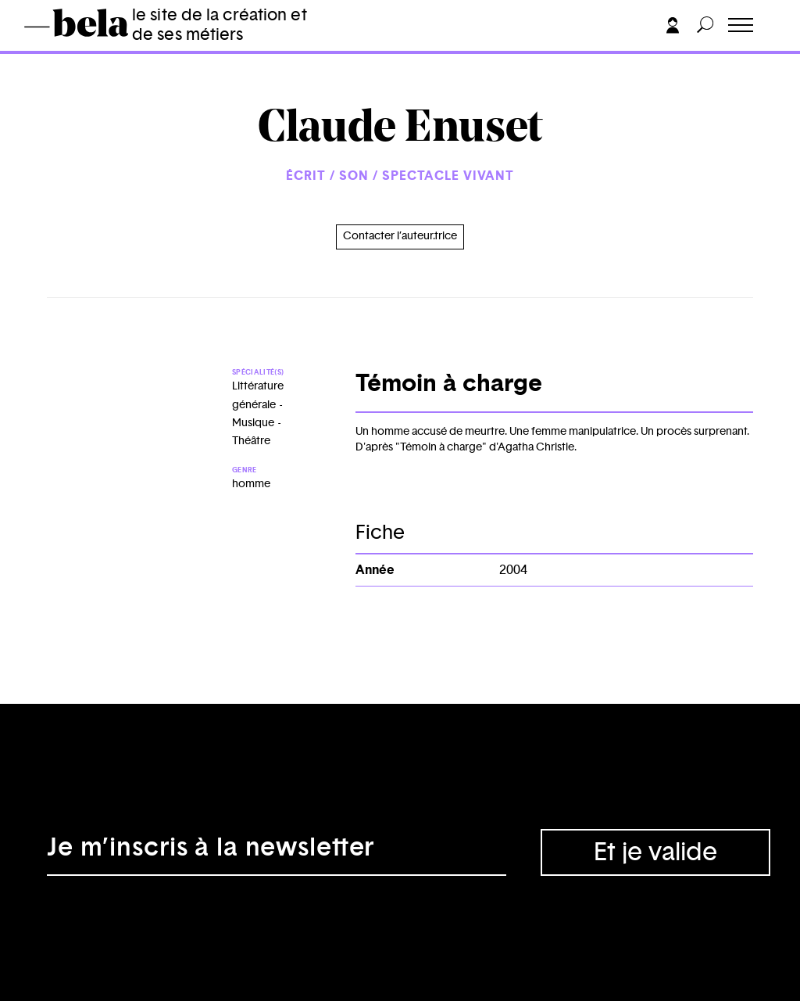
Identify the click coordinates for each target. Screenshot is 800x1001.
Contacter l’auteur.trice (400, 236)
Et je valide (655, 852)
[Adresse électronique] (276, 852)
